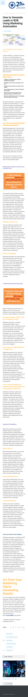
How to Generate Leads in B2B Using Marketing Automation (13, 22)
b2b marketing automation (12, 637)
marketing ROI (9, 647)
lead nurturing (9, 640)
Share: (5, 627)
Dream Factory (7, 31)
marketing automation (11, 643)
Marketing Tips (9, 650)
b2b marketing (9, 633)
